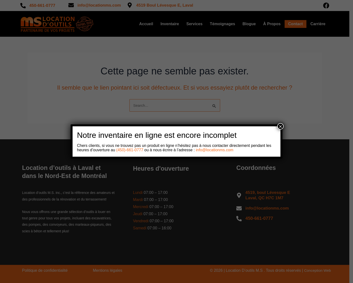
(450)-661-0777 (129, 150)
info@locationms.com (214, 150)
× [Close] (280, 126)
